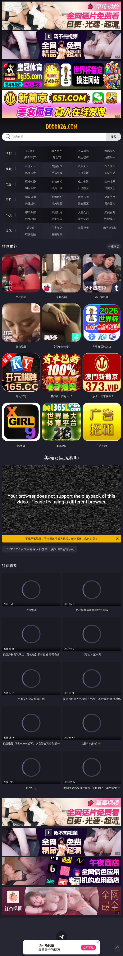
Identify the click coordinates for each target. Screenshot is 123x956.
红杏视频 (30, 234)
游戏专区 (109, 151)
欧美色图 (83, 197)
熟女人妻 (30, 172)
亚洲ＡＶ (30, 166)
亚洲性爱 (30, 181)
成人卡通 (83, 181)
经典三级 (57, 188)
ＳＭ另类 (109, 172)
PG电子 (30, 151)
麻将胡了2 (30, 157)
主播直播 (83, 172)
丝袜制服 (57, 172)
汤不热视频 (109, 227)
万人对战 (83, 151)
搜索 (113, 136)
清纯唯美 (57, 203)
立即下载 (88, 947)
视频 (9, 169)
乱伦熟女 (83, 188)
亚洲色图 (57, 197)
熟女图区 (83, 203)
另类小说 (57, 219)
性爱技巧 (109, 219)
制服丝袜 (30, 188)
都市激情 (30, 212)
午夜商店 (57, 227)
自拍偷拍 (57, 166)
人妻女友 (83, 212)
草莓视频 (83, 227)
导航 (9, 230)
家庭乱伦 (57, 212)
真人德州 (57, 151)
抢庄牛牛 (109, 157)
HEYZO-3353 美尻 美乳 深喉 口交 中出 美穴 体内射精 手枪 (39, 549)
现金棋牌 (83, 157)
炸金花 (57, 157)
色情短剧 (57, 234)
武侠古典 (109, 212)
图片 (9, 200)
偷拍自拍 (57, 181)
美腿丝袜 (30, 203)
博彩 (9, 153)
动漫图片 (109, 197)
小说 (9, 215)
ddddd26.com (61, 127)
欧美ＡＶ (83, 166)
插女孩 (30, 227)
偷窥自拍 (30, 197)
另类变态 (109, 188)
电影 (9, 184)
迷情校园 (30, 219)
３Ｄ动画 (109, 166)
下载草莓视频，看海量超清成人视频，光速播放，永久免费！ (72, 538)
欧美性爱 (109, 181)
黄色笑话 (83, 219)
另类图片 (109, 203)
